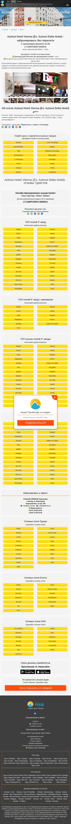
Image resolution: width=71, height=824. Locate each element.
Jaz (18, 606)
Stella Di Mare (52, 589)
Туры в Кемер (41, 775)
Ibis (18, 650)
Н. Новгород (18, 159)
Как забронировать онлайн (35, 736)
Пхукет (52, 271)
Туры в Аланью (8, 775)
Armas (18, 562)
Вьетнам (18, 276)
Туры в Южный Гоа (31, 782)
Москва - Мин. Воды (10, 794)
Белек (18, 233)
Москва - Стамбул (19, 801)
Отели (13, 1)
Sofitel (52, 628)
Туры (8, 1)
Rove (52, 633)
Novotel (18, 602)
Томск (52, 168)
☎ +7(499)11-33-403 (27, 506)
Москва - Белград (52, 801)
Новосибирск (18, 155)
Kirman (18, 541)
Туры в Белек (18, 775)
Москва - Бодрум (36, 794)
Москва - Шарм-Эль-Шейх (24, 796)
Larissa (52, 537)
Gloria (52, 545)
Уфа (18, 151)
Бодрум (52, 238)
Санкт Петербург (52, 142)
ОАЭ (18, 250)
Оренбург (52, 159)
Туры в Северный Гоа (12, 782)
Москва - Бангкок (9, 796)
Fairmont (18, 654)
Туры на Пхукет (62, 777)
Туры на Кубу (8, 761)
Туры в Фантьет (34, 780)
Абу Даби (52, 250)
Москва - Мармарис (49, 794)
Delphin (52, 550)
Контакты (35, 721)
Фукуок (52, 280)
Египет (52, 242)
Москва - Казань (61, 792)
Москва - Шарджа (10, 799)
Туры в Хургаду (62, 775)
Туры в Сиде (47, 782)
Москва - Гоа (37, 799)
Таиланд (18, 263)
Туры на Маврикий (50, 761)
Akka (18, 566)
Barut (52, 554)
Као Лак (18, 271)
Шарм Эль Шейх (52, 246)
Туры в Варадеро (61, 780)
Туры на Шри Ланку (60, 758)
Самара (18, 168)
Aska (52, 558)
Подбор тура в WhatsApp (35, 748)
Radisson (18, 597)
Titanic (18, 528)
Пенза (18, 163)
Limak (18, 537)
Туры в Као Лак (22, 780)
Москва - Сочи (9, 792)
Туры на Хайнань (47, 780)
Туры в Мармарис (30, 775)
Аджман (52, 255)
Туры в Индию (34, 763)
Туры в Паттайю (9, 780)
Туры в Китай (62, 761)
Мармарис (18, 242)
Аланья (52, 229)
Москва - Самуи (51, 796)
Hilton (52, 606)
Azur (18, 610)
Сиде (18, 238)
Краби (52, 267)
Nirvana (18, 533)
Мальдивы (18, 288)
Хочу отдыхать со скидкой (35, 687)
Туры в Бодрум (51, 775)
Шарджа (18, 259)
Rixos (52, 528)
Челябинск (52, 172)
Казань (52, 147)
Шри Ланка (18, 284)
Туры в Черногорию (61, 763)
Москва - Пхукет (39, 796)
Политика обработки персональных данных (35, 745)
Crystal (18, 554)
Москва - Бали (62, 799)
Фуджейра (52, 259)
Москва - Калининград (45, 792)
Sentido (52, 593)
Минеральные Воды (52, 151)
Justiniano (18, 545)
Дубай (18, 255)
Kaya (52, 541)
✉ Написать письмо (35, 726)
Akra (52, 562)
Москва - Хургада (62, 794)
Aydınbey (18, 558)
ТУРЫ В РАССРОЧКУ (35, 22)
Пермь (52, 163)
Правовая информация (35, 743)
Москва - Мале (49, 799)
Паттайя (52, 263)
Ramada (18, 637)
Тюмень (18, 172)
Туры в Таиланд (34, 758)
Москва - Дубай (62, 796)
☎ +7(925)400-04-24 (43, 506)
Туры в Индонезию (46, 763)
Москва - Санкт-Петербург (26, 792)
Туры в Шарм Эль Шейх (12, 777)
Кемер (52, 233)
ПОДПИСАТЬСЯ (35, 422)
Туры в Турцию (22, 758)
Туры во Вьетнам (9, 763)
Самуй (18, 267)
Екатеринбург (18, 147)
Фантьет (18, 280)
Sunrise (18, 589)
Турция (18, 229)
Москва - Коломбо (24, 799)
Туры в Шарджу (37, 777)
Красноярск (52, 155)
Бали (52, 288)
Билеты (19, 1)
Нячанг (52, 276)
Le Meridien (52, 645)
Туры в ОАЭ (35, 765)
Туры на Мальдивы (21, 761)
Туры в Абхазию (9, 758)
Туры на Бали (61, 782)
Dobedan (18, 550)
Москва (18, 142)
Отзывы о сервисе (35, 741)
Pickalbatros (52, 597)
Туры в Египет (47, 758)
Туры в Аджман (50, 777)
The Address (18, 628)
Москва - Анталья (23, 794)
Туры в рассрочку (35, 739)
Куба (52, 284)
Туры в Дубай (26, 777)
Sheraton (18, 593)
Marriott (18, 645)
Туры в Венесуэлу (22, 763)
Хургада (18, 246)
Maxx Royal (52, 533)
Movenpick (52, 602)
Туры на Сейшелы (35, 761)
